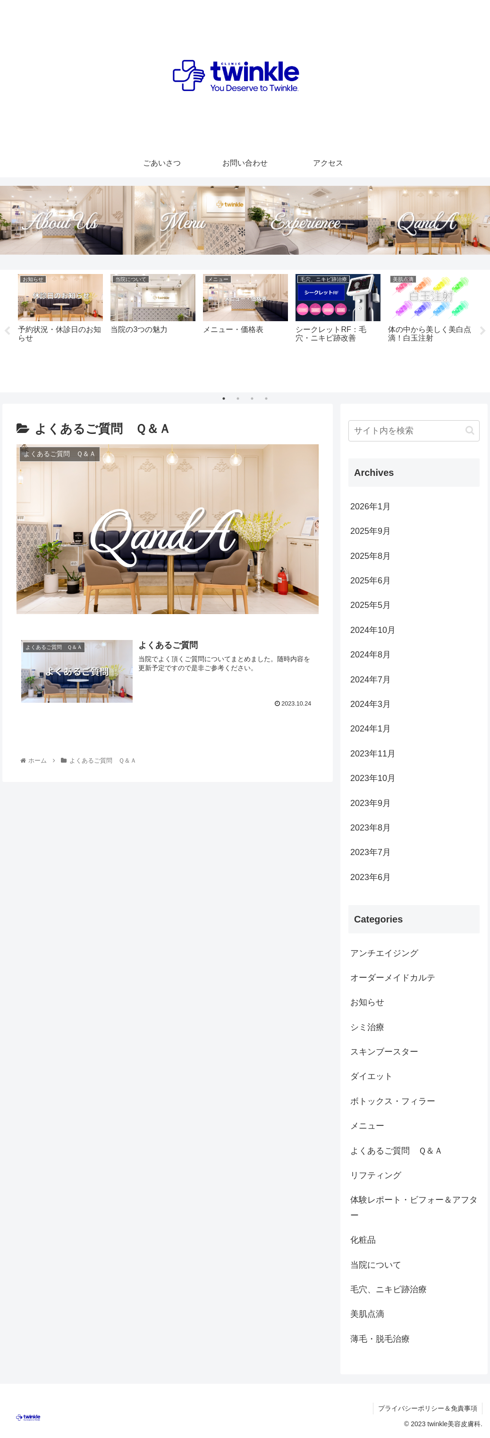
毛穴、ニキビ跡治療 (388, 1289)
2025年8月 (370, 556)
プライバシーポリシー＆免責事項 (427, 1408)
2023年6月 (370, 877)
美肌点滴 (367, 1314)
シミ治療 (367, 1027)
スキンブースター (384, 1051)
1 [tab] (223, 398)
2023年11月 (373, 753)
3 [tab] (252, 398)
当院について (375, 1265)
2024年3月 (370, 704)
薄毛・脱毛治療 (380, 1339)
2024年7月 (370, 679)
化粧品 (363, 1240)
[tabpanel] (60, 329)
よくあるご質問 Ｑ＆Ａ (396, 1150)
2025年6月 (370, 580)
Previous (7, 331)
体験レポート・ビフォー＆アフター (414, 1207)
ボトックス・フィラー (392, 1101)
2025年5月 (370, 605)
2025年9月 (370, 531)
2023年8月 (370, 827)
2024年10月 (373, 630)
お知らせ (367, 1002)
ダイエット (371, 1076)
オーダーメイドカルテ (392, 977)
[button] (470, 430)
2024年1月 (370, 728)
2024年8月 (370, 654)
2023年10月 (373, 778)
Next (483, 331)
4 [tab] (266, 398)
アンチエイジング (384, 953)
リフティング (375, 1175)
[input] (414, 430)
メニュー (367, 1125)
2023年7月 (370, 852)
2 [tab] (238, 398)
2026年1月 (370, 506)
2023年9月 (370, 803)
